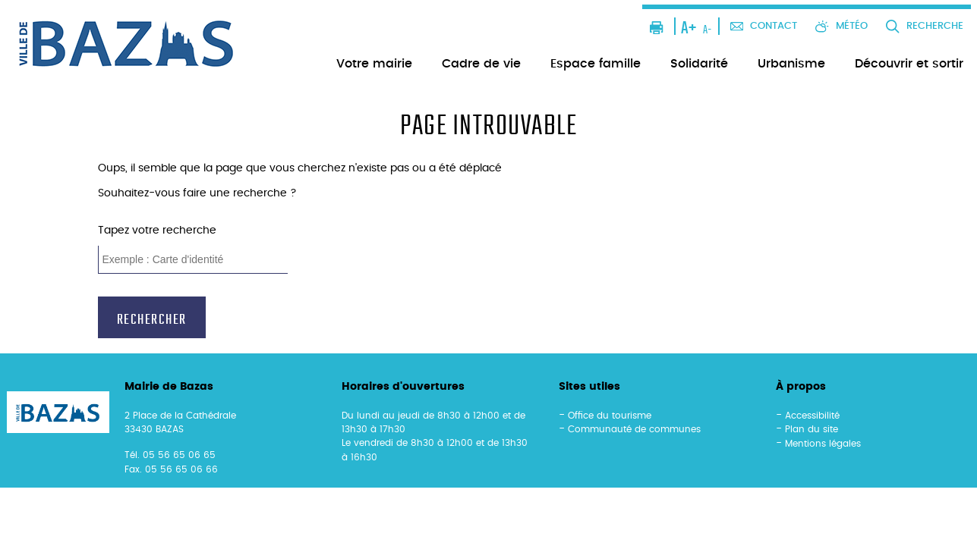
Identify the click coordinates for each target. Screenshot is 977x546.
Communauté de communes (634, 429)
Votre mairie (374, 64)
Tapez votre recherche (157, 230)
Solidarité (699, 64)
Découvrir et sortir (909, 64)
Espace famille (595, 64)
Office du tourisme (609, 415)
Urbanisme (791, 64)
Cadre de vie (481, 64)
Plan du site (811, 429)
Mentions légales (823, 443)
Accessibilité (812, 415)
